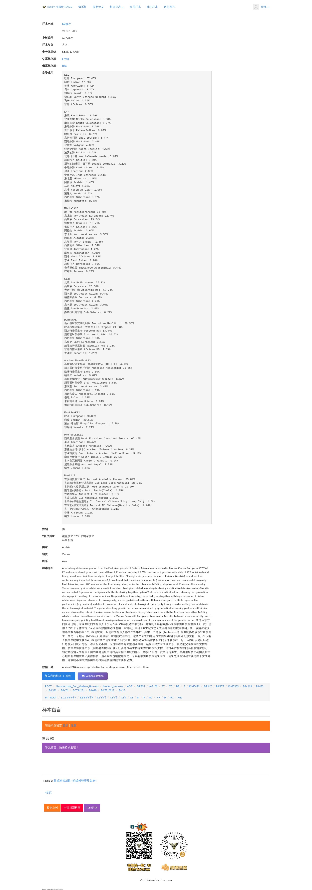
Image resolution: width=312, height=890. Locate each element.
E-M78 (64, 690)
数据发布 (169, 7)
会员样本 (135, 7)
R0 (150, 697)
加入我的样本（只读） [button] (59, 676)
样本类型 (47, 45)
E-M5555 (233, 686)
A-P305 (141, 686)
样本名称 (47, 24)
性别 (45, 529)
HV (158, 697)
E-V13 (65, 59)
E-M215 (247, 686)
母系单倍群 (49, 66)
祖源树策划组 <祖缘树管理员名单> (75, 780)
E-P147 (208, 686)
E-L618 (92, 690)
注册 (73, 725)
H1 (172, 697)
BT (163, 686)
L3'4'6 (113, 697)
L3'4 (123, 697)
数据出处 (47, 667)
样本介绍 (47, 568)
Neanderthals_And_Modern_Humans (77, 686)
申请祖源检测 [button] (72, 807)
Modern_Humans (113, 686)
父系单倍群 (49, 59)
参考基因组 (49, 52)
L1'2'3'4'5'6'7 (68, 697)
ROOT (48, 686)
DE (177, 686)
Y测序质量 (48, 536)
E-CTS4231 (78, 690)
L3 (131, 697)
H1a (64, 66)
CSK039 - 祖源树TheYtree (59, 7)
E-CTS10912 (107, 690)
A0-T (129, 686)
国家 (45, 547)
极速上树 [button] (52, 807)
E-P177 (220, 686)
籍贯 (45, 554)
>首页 (48, 792)
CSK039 (66, 24)
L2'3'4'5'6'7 (86, 697)
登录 (261, 7)
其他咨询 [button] (91, 807)
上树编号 (47, 38)
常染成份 (47, 73)
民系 (45, 561)
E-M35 (259, 686)
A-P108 (153, 686)
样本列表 (117, 7)
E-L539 (53, 690)
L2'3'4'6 (101, 697)
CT (170, 686)
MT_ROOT (51, 697)
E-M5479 (194, 686)
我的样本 (152, 7)
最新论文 (98, 7)
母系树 (82, 7)
